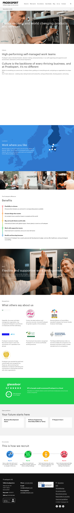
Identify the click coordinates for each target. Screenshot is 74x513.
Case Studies (48, 3)
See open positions (8, 31)
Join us (58, 3)
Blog (54, 3)
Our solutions (40, 3)
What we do (33, 3)
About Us (26, 3)
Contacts (63, 3)
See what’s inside (7, 9)
